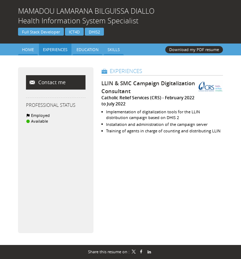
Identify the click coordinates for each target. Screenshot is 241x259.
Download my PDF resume (194, 49)
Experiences (126, 70)
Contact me (51, 82)
